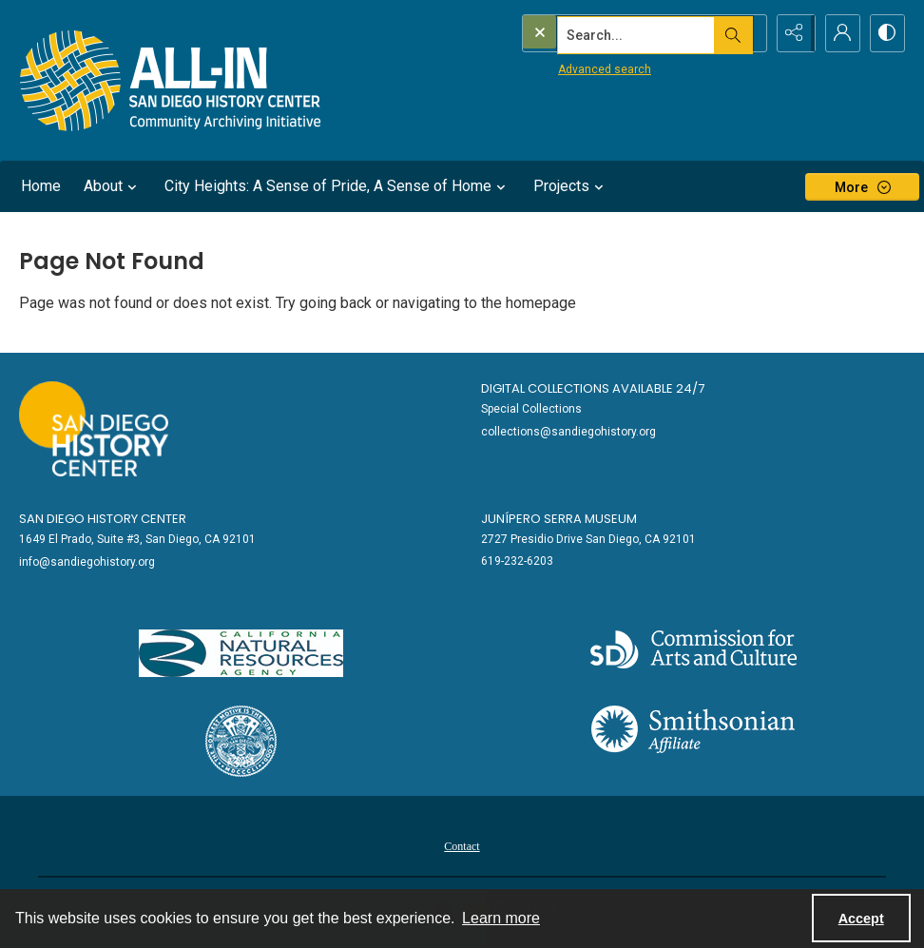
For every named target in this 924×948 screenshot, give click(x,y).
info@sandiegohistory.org (87, 562)
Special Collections (531, 409)
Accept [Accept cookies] (861, 918)
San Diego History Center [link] (102, 519)
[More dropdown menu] (862, 187)
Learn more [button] (501, 918)
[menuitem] (461, 845)
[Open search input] (743, 33)
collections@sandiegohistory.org (568, 431)
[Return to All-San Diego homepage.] (170, 80)
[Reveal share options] (791, 33)
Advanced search (565, 67)
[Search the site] (603, 33)
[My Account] (838, 33)
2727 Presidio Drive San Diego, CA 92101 (588, 539)
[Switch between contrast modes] (886, 33)
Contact (461, 846)
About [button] (113, 186)
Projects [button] (570, 186)
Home (41, 186)
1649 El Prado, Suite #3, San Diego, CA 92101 (137, 539)
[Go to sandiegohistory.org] (93, 428)
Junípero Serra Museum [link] (559, 519)
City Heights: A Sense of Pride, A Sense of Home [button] (337, 186)
